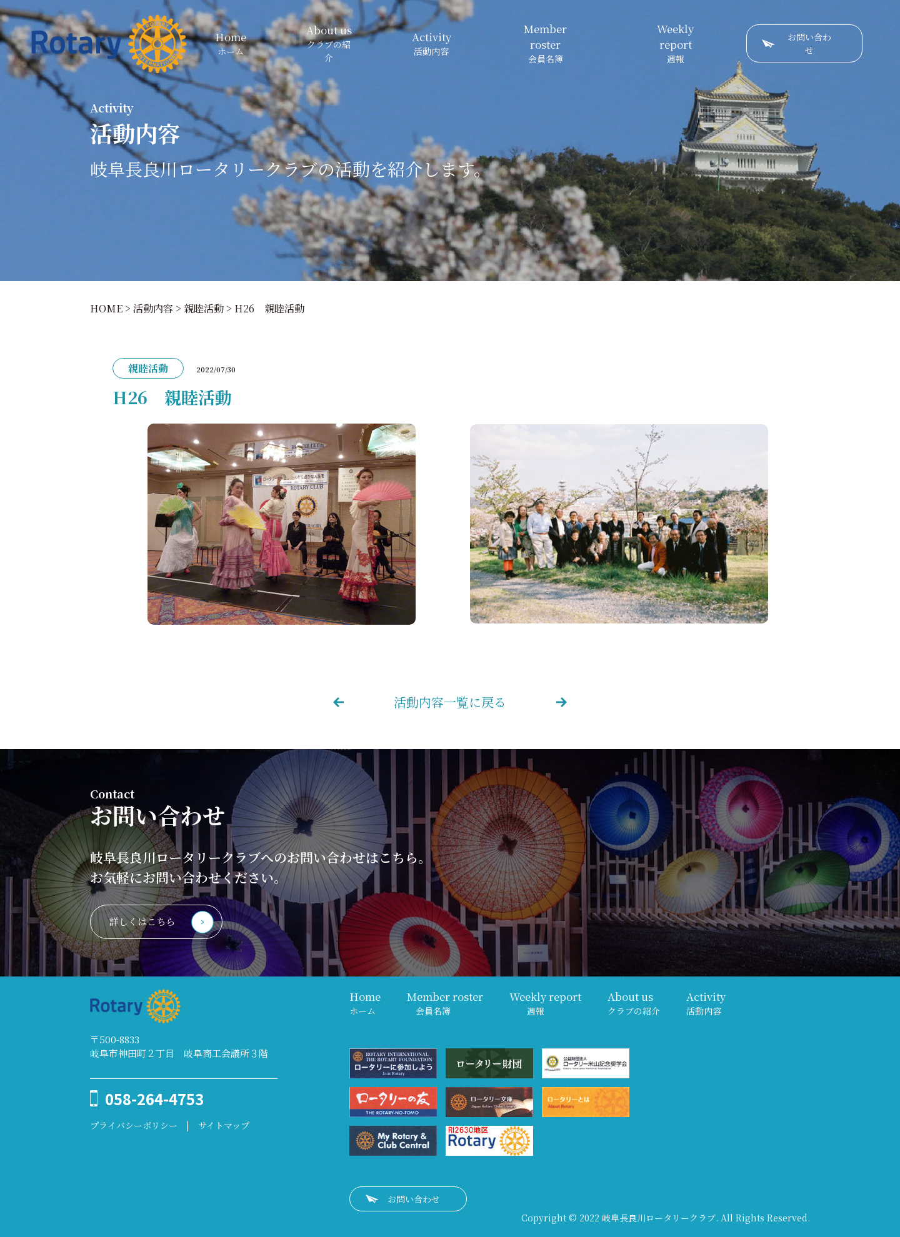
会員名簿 (545, 43)
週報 (675, 43)
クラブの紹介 (329, 43)
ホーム (230, 43)
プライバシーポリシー (134, 1125)
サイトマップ (223, 1125)
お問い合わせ (809, 43)
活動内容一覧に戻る (450, 702)
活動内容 (431, 43)
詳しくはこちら (142, 921)
